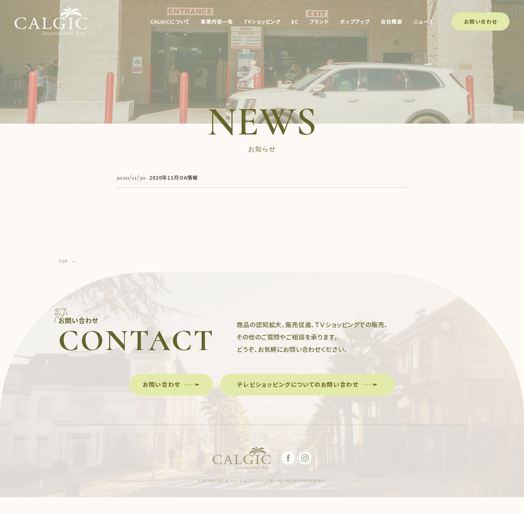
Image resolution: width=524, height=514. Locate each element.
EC (294, 21)
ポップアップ (354, 21)
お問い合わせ (480, 21)
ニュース (423, 21)
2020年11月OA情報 (173, 177)
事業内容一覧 (216, 21)
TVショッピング (261, 21)
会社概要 (391, 21)
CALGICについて (169, 21)
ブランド (319, 21)
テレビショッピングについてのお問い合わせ (297, 384)
